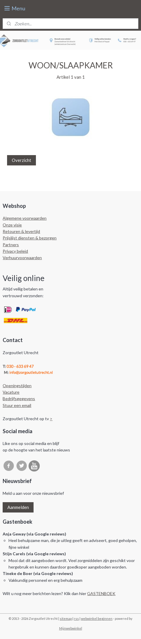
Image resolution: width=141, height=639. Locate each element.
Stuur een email (17, 405)
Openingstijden (17, 385)
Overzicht (21, 160)
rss (76, 618)
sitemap (66, 618)
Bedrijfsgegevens (19, 398)
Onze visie (12, 224)
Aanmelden (18, 507)
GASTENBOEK (101, 593)
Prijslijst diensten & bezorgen (30, 237)
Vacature (11, 392)
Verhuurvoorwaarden (22, 257)
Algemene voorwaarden (25, 218)
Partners (11, 244)
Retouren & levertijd (21, 231)
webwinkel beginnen (96, 618)
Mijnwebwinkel (70, 628)
